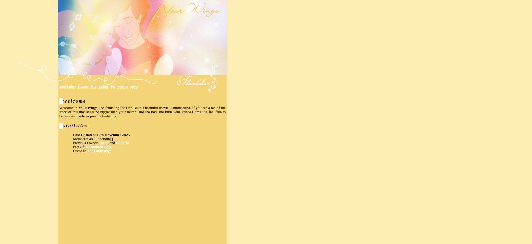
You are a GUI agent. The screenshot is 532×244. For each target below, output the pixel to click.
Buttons (83, 86)
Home (134, 86)
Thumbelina (67, 86)
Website (122, 86)
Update (103, 86)
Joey (104, 143)
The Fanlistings (99, 151)
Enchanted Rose (99, 147)
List (113, 86)
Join (93, 86)
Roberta (122, 143)
